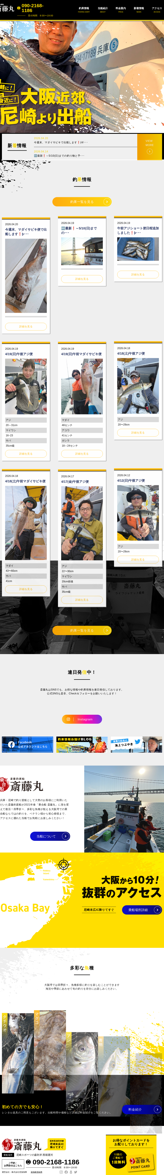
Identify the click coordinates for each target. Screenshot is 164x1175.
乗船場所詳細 (138, 913)
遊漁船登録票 (36, 1172)
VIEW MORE (149, 158)
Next (159, 76)
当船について (29, 836)
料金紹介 (135, 1113)
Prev (4, 76)
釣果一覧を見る (82, 205)
